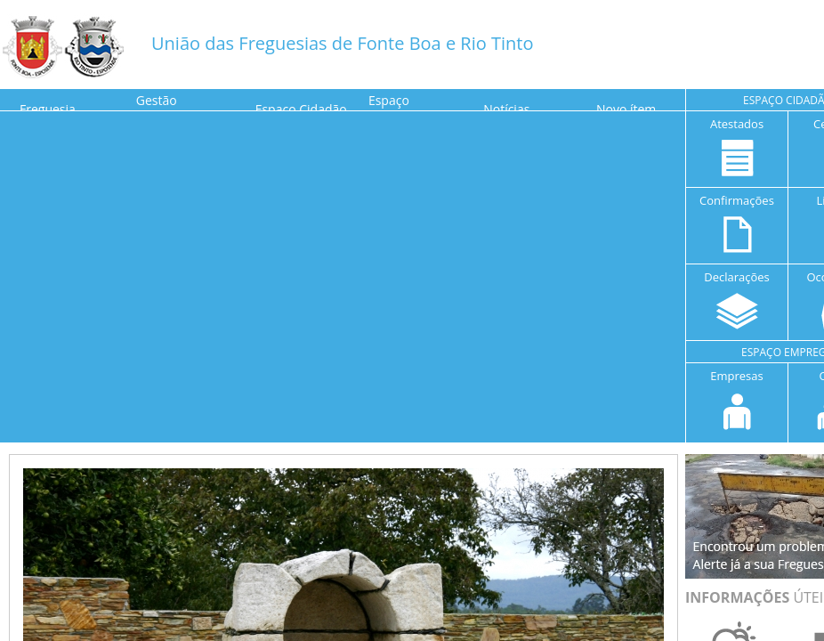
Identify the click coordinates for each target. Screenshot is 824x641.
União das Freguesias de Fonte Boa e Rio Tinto (342, 43)
